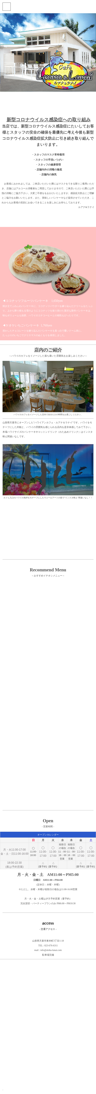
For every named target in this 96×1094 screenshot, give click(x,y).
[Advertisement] (48, 529)
